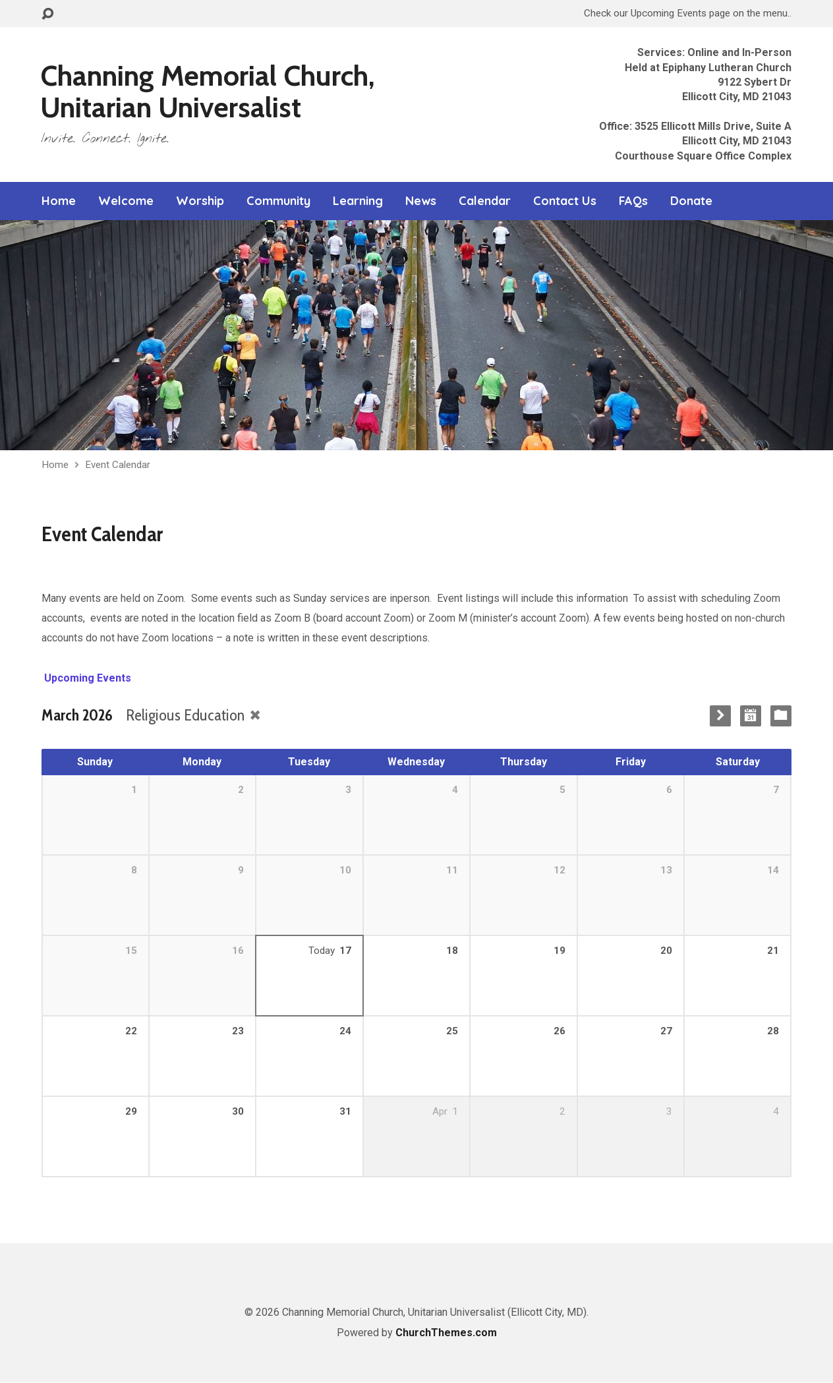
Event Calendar (117, 465)
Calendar (485, 201)
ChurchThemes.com (446, 1332)
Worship (200, 201)
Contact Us (564, 201)
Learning (358, 201)
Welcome (126, 201)
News (420, 201)
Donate (691, 201)
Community (278, 201)
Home (59, 201)
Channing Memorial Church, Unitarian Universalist (207, 91)
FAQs (633, 201)
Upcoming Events (86, 678)
